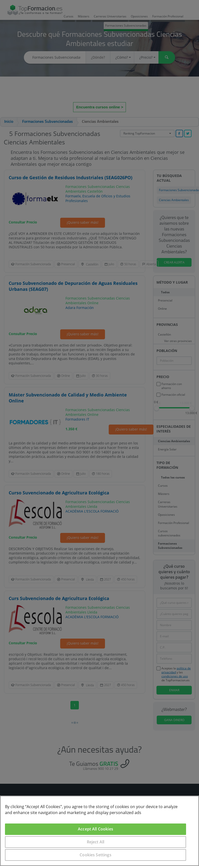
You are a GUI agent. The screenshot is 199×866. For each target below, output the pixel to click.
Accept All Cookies (95, 829)
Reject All (95, 842)
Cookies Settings (95, 855)
